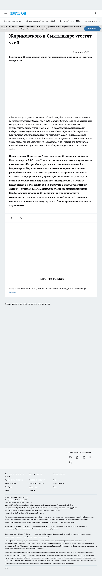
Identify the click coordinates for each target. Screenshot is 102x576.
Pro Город (8, 487)
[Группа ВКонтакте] (70, 457)
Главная (32, 490)
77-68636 (27, 534)
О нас (55, 480)
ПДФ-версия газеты (36, 483)
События (8, 490)
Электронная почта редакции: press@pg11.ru (59, 508)
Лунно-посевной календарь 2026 (41, 21)
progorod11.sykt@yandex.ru (15, 513)
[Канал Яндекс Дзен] (90, 457)
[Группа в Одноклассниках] (77, 457)
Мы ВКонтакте (58, 483)
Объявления (33, 487)
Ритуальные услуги (12, 21)
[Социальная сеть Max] (70, 462)
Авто (55, 487)
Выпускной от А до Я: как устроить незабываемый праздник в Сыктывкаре (51, 290)
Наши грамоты (10, 483)
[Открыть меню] (5, 13)
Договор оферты (35, 474)
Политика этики (59, 474)
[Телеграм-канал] (84, 457)
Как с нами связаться (37, 480)
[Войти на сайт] (95, 13)
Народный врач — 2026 (70, 21)
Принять (92, 28)
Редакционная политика (14, 480)
